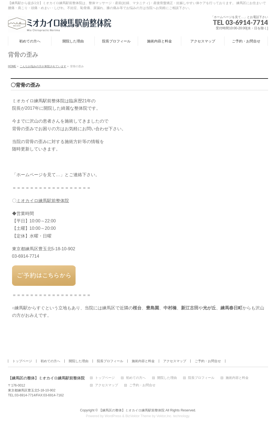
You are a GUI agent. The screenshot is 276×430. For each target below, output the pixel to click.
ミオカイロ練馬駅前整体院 (42, 200)
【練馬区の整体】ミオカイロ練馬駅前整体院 (132, 410)
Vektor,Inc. (164, 416)
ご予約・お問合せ (208, 361)
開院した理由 (78, 361)
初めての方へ (50, 361)
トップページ (22, 361)
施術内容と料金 (143, 361)
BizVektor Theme (138, 416)
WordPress (113, 416)
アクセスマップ (174, 361)
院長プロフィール (110, 361)
